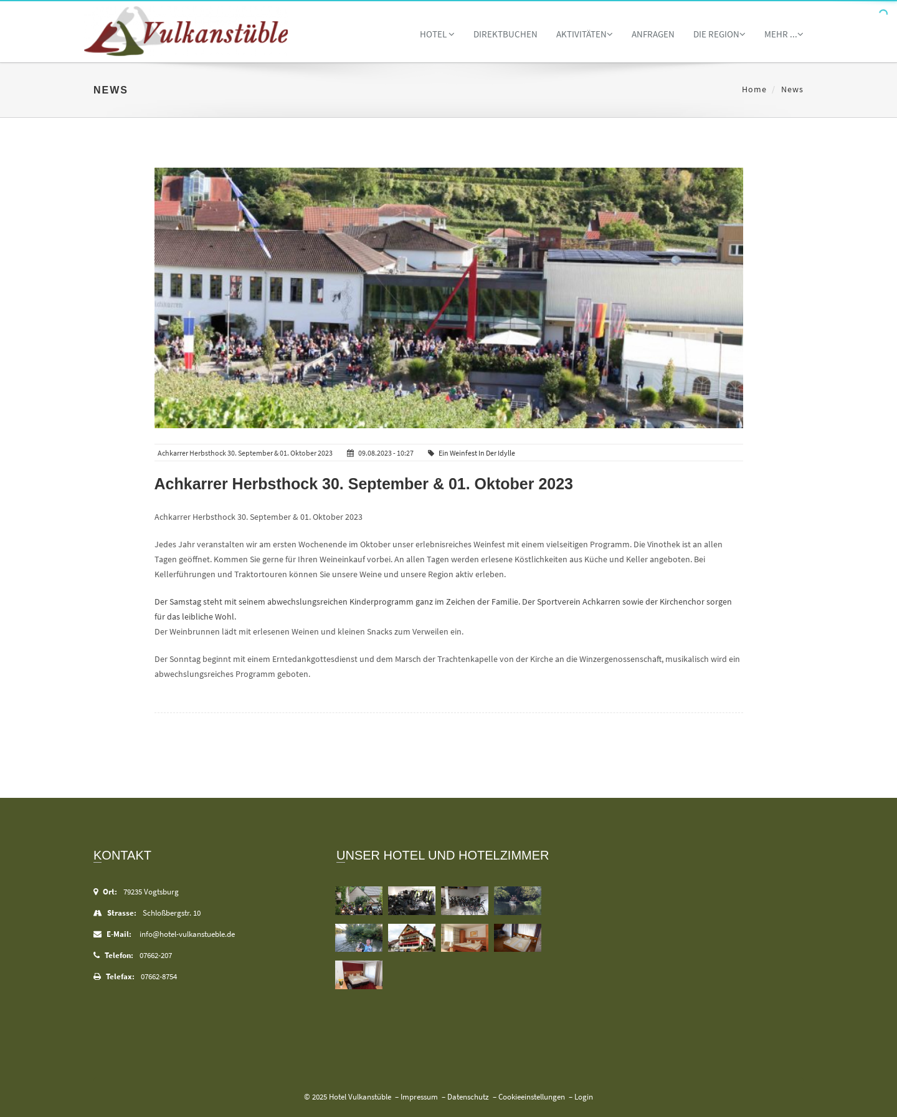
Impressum (419, 1096)
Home (754, 89)
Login (583, 1096)
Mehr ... (784, 34)
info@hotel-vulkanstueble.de (187, 934)
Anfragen (653, 34)
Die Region (719, 34)
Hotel (437, 34)
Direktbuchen (505, 34)
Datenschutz (468, 1096)
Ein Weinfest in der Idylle (477, 453)
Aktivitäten (584, 34)
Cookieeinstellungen (531, 1096)
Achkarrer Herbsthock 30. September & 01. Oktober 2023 (364, 483)
